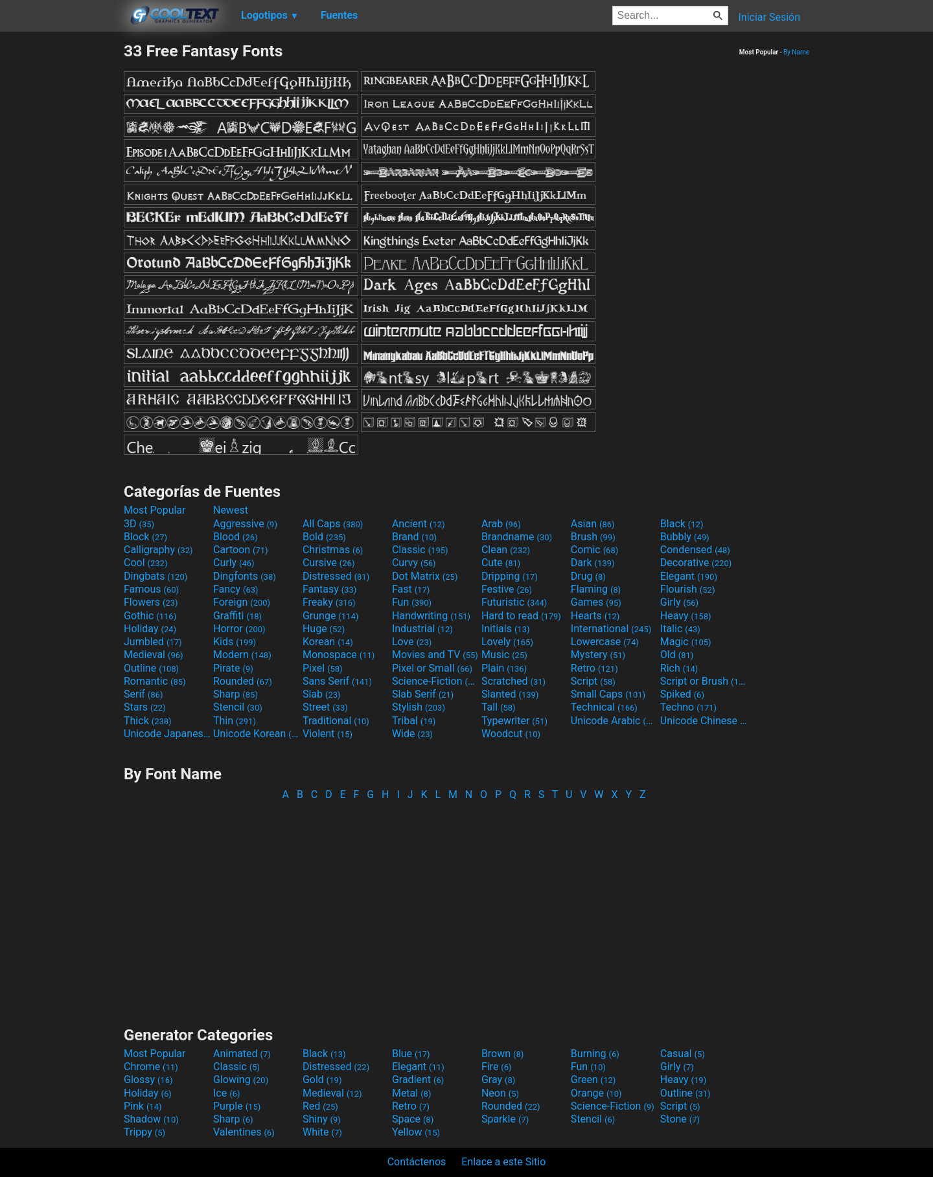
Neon (500, 1093)
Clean (505, 549)
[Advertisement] (61, 235)
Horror (239, 629)
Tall (498, 707)
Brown (502, 1053)
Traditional (336, 720)
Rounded (242, 681)
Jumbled (153, 641)
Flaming (596, 589)
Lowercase (605, 641)
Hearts (595, 616)
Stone (680, 1119)
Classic (420, 549)
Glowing (240, 1079)
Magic (685, 641)
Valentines (244, 1132)
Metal (412, 1093)
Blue (411, 1053)
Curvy (414, 562)
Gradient (418, 1079)
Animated (242, 1053)
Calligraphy (158, 549)
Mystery (598, 654)
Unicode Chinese (703, 720)
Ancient (418, 524)
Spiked (682, 694)
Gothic (150, 616)
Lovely (507, 641)
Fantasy (329, 589)
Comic (594, 549)
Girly (679, 602)
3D (139, 524)
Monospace (338, 654)
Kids (234, 641)
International (611, 629)
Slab (322, 694)
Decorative (695, 562)
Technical (604, 707)
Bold (324, 537)
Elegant (688, 576)
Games (596, 602)
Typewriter (514, 720)
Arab (501, 524)
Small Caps (608, 694)
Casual (682, 1053)
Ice (226, 1093)
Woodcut (510, 733)
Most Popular (155, 510)
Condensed (695, 549)
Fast (411, 589)
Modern (242, 654)
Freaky (329, 602)
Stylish (418, 707)
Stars (145, 707)
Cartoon (240, 549)
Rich (679, 668)
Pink (143, 1106)
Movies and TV (435, 654)
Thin (234, 720)
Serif (143, 694)
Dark (593, 562)
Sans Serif (337, 681)
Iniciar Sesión (769, 17)
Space (412, 1119)
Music (504, 654)
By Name (796, 52)
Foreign (241, 602)
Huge (324, 629)
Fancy (236, 589)
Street (325, 707)
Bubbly (684, 537)
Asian (593, 524)
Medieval (153, 654)
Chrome (151, 1066)
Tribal (413, 720)
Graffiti (237, 616)
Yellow (416, 1132)
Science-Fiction (435, 681)
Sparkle (505, 1119)
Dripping (509, 576)
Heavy (685, 616)
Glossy (148, 1079)
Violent (327, 733)
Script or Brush (703, 681)
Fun (412, 602)
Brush (593, 537)
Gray (498, 1079)
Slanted (510, 694)
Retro (594, 668)
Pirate (233, 668)
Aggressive (245, 524)
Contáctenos (416, 1162)
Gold (322, 1079)
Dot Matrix (425, 576)
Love (412, 641)
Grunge (330, 616)
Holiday (150, 629)
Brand (414, 537)
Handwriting (431, 616)
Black (682, 524)
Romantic (155, 681)
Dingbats (155, 576)
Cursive (329, 562)
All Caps (333, 524)
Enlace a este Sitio (503, 1162)
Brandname (516, 537)
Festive (506, 589)
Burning (595, 1053)
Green (593, 1079)
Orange (596, 1093)
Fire (496, 1066)
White (322, 1132)
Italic (680, 629)
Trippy (144, 1132)
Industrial (422, 629)
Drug (588, 576)
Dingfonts (244, 576)
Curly (234, 562)
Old (676, 654)
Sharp (235, 694)
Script (593, 681)
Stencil (237, 707)
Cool (145, 562)
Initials (505, 629)
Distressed (336, 576)
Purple (236, 1106)
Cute (501, 562)
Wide (412, 733)
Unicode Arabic (614, 720)
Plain (504, 668)
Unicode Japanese (167, 733)
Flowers (151, 602)
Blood (235, 537)
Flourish (687, 589)
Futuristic (514, 602)
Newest (230, 510)
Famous (151, 589)
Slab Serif (423, 694)
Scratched (513, 681)
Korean (328, 641)
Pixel (323, 668)
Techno (688, 707)
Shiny (322, 1119)
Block (145, 537)
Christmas (333, 549)
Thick (148, 720)
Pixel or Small (432, 668)
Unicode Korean (256, 733)
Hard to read (521, 616)
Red (320, 1106)
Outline (151, 668)
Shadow (151, 1119)
